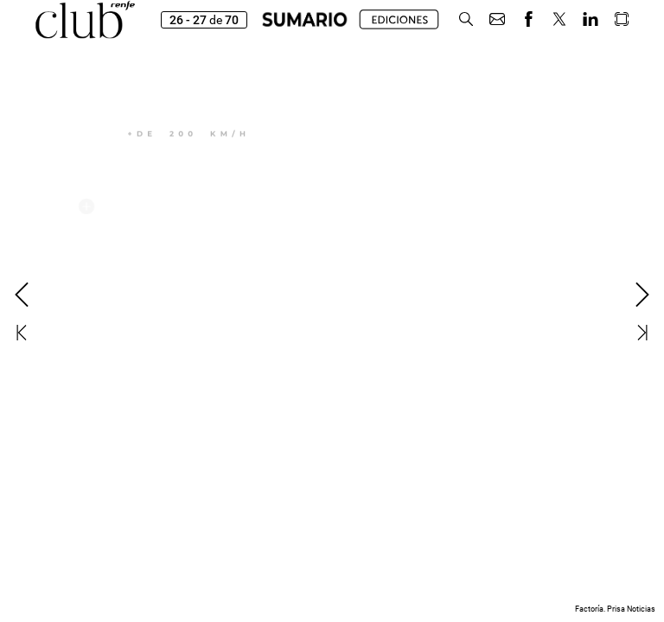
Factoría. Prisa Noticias (615, 609)
